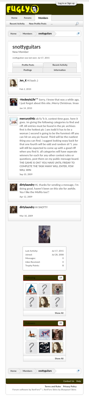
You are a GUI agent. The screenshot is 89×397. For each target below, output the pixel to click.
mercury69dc (27, 118)
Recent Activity (60, 64)
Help (78, 381)
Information (60, 70)
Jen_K (23, 80)
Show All (59, 313)
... (52, 23)
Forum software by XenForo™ (27, 389)
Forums (27, 17)
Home (14, 17)
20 (60, 323)
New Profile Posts (38, 23)
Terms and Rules (53, 386)
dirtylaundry (27, 184)
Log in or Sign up (66, 3)
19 (60, 277)
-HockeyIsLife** (29, 99)
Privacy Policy (70, 386)
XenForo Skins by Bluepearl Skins (60, 389)
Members (43, 18)
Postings (28, 70)
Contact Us (68, 381)
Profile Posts (28, 64)
